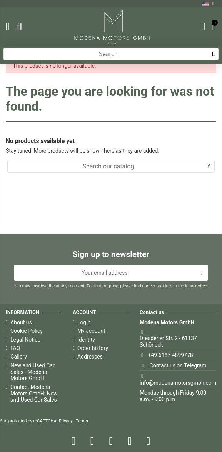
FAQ (15, 348)
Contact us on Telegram (178, 365)
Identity (86, 340)
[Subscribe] (201, 273)
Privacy (66, 421)
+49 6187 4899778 (170, 355)
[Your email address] (104, 273)
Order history (92, 348)
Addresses (90, 357)
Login (84, 322)
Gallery (18, 357)
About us (21, 322)
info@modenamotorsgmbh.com (178, 383)
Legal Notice (25, 340)
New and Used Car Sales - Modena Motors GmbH (32, 372)
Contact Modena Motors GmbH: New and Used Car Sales (34, 393)
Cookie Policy (26, 331)
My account (91, 331)
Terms (82, 421)
